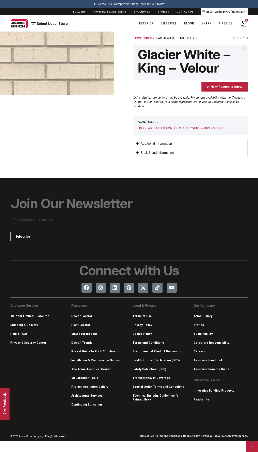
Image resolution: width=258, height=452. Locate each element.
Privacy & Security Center (28, 343)
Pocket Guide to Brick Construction (96, 351)
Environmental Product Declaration (157, 351)
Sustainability (203, 334)
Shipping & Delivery (24, 325)
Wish (244, 26)
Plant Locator (80, 325)
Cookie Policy (142, 334)
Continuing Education (86, 404)
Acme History (203, 316)
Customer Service (24, 306)
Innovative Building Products (214, 390)
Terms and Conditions (148, 343)
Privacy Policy (142, 325)
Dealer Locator (81, 316)
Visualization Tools (84, 378)
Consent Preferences (234, 435)
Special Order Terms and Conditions (158, 387)
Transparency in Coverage (151, 378)
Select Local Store (49, 23)
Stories (199, 325)
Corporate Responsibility (211, 343)
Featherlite (201, 399)
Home (138, 38)
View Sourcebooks (84, 334)
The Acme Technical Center (91, 369)
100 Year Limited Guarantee (29, 316)
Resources (79, 306)
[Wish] (244, 23)
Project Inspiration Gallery (89, 387)
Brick (148, 38)
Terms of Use (142, 316)
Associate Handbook (208, 360)
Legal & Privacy (144, 306)
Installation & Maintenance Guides (95, 360)
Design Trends (81, 343)
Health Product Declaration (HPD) (156, 360)
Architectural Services (87, 395)
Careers (199, 351)
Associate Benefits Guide (211, 369)
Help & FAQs (19, 334)
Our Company (204, 306)
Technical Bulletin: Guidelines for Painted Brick (156, 397)
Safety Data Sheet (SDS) (149, 369)
